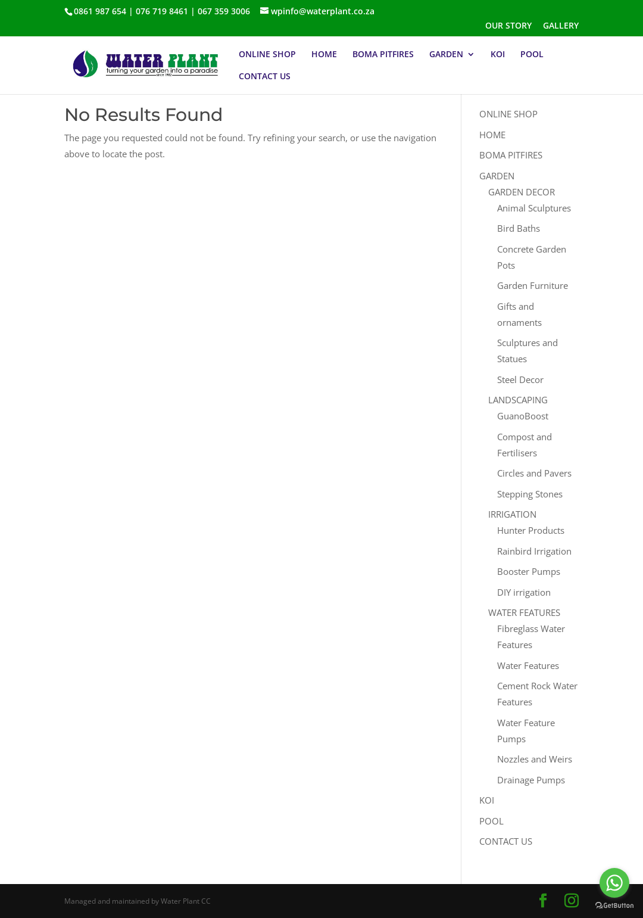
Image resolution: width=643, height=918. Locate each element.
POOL (532, 55)
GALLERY (561, 26)
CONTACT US (265, 77)
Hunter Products (530, 530)
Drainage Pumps (531, 780)
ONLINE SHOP (267, 55)
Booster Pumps (528, 571)
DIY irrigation (524, 592)
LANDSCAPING (518, 400)
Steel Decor (520, 379)
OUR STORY (508, 26)
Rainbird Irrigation (534, 551)
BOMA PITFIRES (383, 55)
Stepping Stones (530, 494)
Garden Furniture (532, 285)
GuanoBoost (522, 416)
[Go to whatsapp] (614, 883)
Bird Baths (518, 228)
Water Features (528, 665)
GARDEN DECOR (521, 192)
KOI (498, 55)
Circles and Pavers (534, 473)
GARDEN (446, 55)
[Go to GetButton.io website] (614, 906)
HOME (324, 55)
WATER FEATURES (524, 612)
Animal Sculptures (534, 208)
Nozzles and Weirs (534, 759)
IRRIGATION (512, 514)
